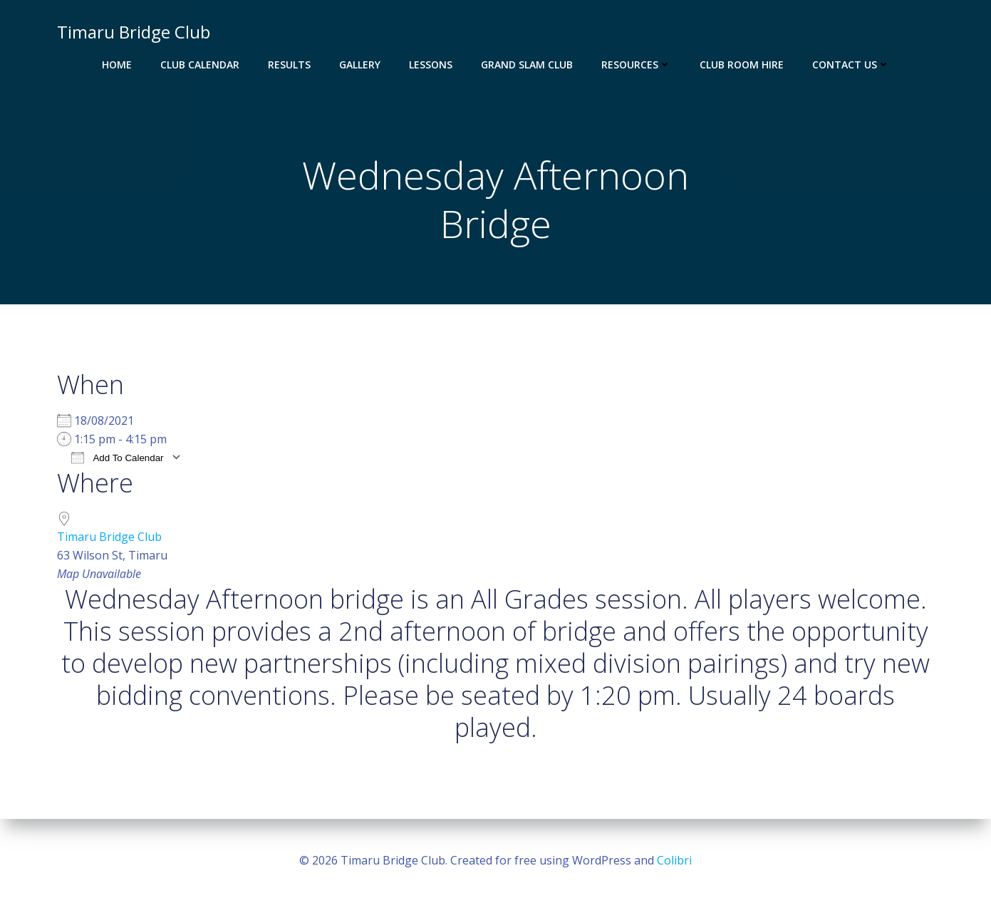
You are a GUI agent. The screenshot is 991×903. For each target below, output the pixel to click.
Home (117, 64)
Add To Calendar (117, 457)
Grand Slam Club (527, 64)
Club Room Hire (742, 64)
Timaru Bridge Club (109, 537)
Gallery (359, 64)
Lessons (430, 64)
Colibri (674, 860)
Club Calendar (199, 64)
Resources (636, 64)
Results (289, 64)
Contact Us (851, 64)
